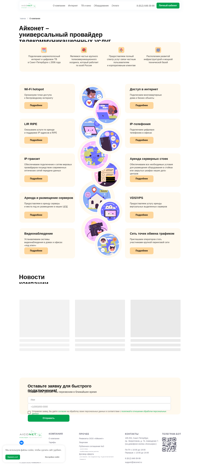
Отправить (49, 418)
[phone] (99, 406)
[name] (99, 399)
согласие (62, 411)
